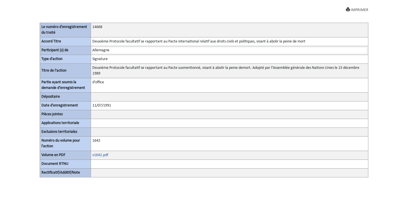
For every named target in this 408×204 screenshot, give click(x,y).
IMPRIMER (357, 9)
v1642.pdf (100, 155)
